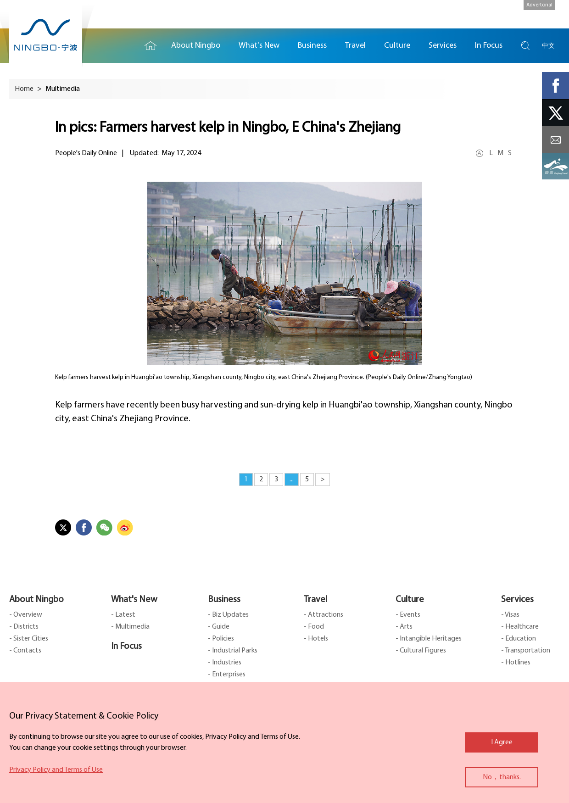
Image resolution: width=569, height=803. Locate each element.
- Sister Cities (28, 638)
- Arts (404, 626)
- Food (314, 626)
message (555, 139)
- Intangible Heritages (429, 638)
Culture (410, 599)
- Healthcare (520, 626)
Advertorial (539, 5)
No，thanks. (502, 777)
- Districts (24, 626)
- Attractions (323, 615)
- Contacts (25, 650)
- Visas (510, 615)
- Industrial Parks (232, 650)
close (13, 714)
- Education (518, 638)
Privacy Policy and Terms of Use (56, 770)
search (525, 45)
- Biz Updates (228, 615)
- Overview (25, 615)
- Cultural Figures (421, 650)
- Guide (218, 626)
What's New (134, 599)
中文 (548, 45)
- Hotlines (515, 662)
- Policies (221, 638)
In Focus (126, 646)
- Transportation (525, 650)
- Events (408, 615)
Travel (315, 599)
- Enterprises (226, 674)
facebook (555, 85)
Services (517, 599)
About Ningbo (36, 599)
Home (150, 45)
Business (224, 599)
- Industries (224, 662)
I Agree (502, 742)
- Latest (123, 615)
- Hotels (316, 638)
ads (555, 166)
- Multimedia (130, 626)
